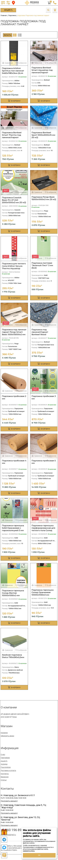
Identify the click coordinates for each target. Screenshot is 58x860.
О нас (3, 754)
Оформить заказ (7, 736)
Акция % (8, 10)
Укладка (4, 764)
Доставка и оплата (8, 770)
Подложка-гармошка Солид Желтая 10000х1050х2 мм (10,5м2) (13, 594)
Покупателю (6, 767)
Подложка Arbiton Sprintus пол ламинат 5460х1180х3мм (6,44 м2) (13, 72)
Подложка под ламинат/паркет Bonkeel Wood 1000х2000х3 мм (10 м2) (44, 333)
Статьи (4, 780)
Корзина (4, 733)
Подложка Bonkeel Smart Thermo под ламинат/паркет (11, 135)
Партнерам (5, 758)
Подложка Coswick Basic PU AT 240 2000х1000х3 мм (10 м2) (14, 200)
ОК (39, 855)
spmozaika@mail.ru (8, 835)
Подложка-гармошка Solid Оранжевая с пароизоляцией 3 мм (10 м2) (13, 529)
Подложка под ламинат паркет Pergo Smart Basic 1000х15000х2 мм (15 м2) (14, 333)
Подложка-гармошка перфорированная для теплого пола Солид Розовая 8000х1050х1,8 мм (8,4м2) (43, 530)
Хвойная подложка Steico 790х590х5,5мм (13, 656)
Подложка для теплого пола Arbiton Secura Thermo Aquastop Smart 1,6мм (14, 267)
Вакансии (4, 777)
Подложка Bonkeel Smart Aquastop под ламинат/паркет (42, 70)
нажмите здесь (29, 851)
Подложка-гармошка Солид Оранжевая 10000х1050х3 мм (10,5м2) (42, 593)
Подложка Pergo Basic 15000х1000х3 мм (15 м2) (44, 198)
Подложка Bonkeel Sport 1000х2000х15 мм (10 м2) (43, 135)
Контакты (5, 774)
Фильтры (7, 35)
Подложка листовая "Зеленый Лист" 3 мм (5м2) (42, 265)
